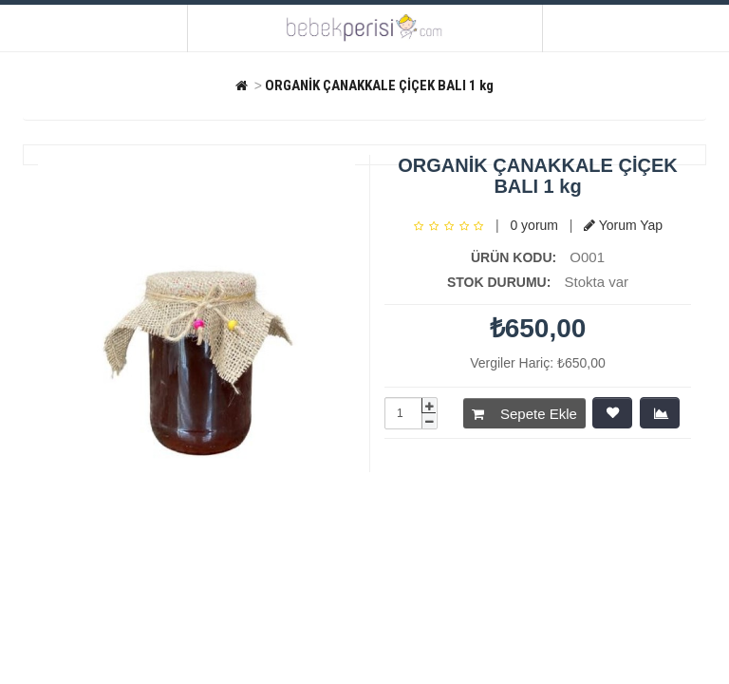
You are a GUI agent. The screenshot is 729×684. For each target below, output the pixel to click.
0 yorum (534, 225)
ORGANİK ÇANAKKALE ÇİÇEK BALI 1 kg (379, 85)
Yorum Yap (623, 225)
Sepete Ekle (524, 414)
